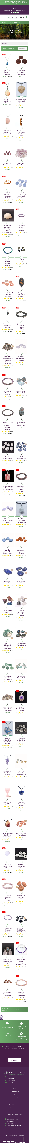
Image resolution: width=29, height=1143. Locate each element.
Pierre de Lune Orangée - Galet (21, 897)
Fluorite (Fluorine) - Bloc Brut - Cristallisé (8, 645)
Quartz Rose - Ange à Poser (7, 803)
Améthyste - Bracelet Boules (7, 930)
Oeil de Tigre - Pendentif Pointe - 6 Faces (21, 133)
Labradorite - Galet (21, 260)
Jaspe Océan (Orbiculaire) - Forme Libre (21, 424)
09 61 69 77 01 (11, 1080)
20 (22, 1009)
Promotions (14, 1101)
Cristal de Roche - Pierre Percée (21, 740)
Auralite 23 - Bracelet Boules (8, 393)
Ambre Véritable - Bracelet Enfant (7, 195)
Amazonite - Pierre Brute (21, 677)
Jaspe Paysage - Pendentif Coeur (21, 101)
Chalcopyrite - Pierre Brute (8, 611)
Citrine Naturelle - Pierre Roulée (21, 773)
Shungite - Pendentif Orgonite (21, 294)
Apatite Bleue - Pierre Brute (21, 392)
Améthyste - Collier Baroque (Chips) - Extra (21, 962)
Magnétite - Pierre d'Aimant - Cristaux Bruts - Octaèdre (7, 359)
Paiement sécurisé (14, 1108)
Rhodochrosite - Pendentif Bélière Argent (8, 488)
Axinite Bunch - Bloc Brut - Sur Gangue (8, 709)
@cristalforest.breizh (12, 1119)
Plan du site (21, 1135)
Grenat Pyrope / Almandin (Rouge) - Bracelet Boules (8, 425)
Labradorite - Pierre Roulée (21, 644)
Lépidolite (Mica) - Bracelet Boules (21, 228)
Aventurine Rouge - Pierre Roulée (21, 551)
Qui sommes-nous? (14, 1091)
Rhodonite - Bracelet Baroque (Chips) (21, 488)
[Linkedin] (16, 12)
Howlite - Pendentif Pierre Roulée (21, 520)
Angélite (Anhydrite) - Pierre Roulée (7, 551)
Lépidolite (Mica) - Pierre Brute (8, 520)
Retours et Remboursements (15, 1114)
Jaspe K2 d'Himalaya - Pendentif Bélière (7, 740)
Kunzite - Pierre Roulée (21, 164)
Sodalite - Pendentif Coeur (21, 804)
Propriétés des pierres (14, 1105)
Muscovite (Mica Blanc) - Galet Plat (21, 72)
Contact (14, 1088)
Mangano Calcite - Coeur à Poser (8, 866)
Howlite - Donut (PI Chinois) (21, 866)
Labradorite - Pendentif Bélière (7, 325)
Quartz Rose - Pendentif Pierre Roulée (7, 132)
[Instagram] (14, 12)
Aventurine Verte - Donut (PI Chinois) (7, 678)
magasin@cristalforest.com (14, 1082)
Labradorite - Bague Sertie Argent (7, 961)
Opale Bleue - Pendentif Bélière (7, 72)
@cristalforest (10, 1121)
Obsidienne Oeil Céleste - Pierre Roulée (21, 930)
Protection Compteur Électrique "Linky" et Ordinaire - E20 (7, 228)
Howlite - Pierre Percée (7, 457)
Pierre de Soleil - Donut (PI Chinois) (7, 294)
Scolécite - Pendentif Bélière (7, 101)
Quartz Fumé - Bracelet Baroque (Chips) (21, 326)
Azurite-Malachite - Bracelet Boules (7, 262)
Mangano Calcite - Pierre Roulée (21, 358)
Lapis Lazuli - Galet (21, 582)
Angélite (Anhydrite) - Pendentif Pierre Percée (21, 195)
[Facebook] (11, 12)
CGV (6, 1135)
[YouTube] (18, 12)
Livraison (14, 1111)
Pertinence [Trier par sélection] (23, 48)
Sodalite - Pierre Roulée (21, 457)
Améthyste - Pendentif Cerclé (7, 773)
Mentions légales (13, 1135)
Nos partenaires (14, 1094)
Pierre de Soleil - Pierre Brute (21, 834)
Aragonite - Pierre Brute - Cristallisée (7, 994)
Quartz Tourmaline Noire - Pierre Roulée (21, 613)
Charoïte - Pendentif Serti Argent (21, 709)
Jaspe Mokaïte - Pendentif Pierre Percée (7, 835)
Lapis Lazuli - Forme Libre (7, 582)
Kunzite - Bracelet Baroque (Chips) (7, 898)
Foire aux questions (14, 1098)
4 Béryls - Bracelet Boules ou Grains (21, 994)
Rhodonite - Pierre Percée (7, 164)
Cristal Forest (10, 1123)
